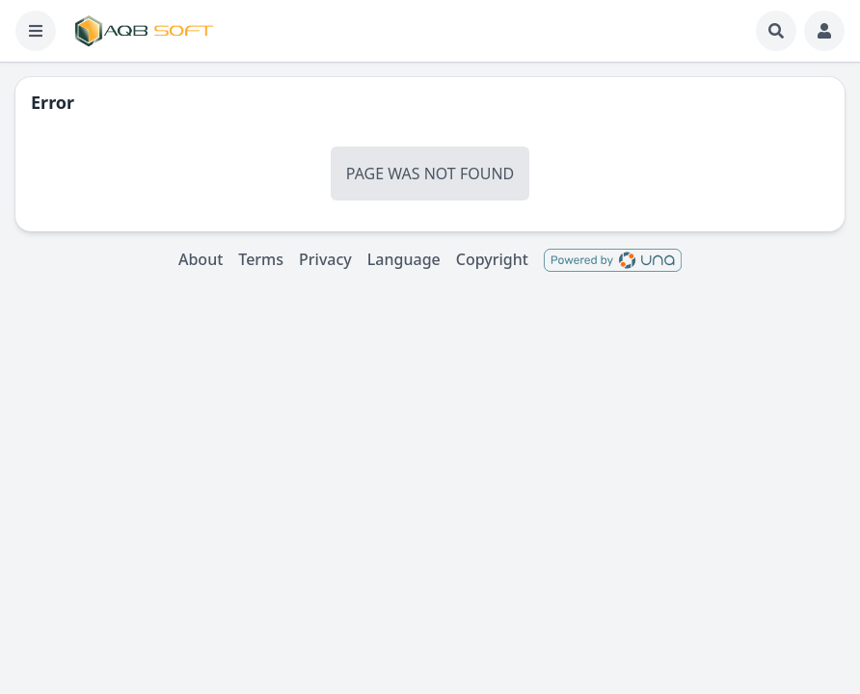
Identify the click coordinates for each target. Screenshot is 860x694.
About (200, 259)
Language (404, 259)
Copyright (492, 259)
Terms (260, 259)
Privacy (325, 259)
